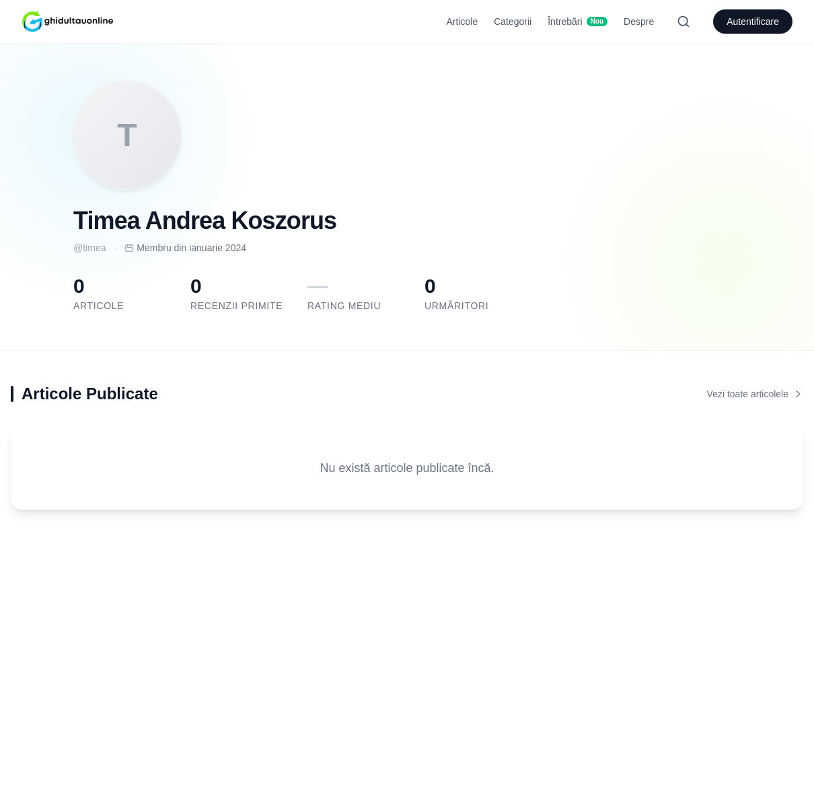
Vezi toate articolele (755, 394)
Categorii (512, 21)
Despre (639, 21)
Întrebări (577, 21)
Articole (462, 21)
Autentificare (753, 21)
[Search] (683, 21)
